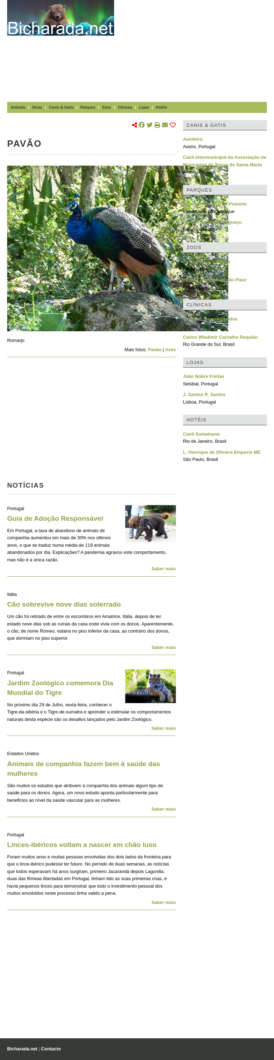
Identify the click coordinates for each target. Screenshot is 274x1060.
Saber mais (163, 568)
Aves (170, 349)
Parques (87, 107)
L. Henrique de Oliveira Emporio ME (222, 452)
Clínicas (125, 107)
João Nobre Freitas (203, 376)
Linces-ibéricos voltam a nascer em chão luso (82, 844)
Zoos (106, 107)
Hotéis (161, 107)
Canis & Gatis (61, 107)
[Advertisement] (197, 50)
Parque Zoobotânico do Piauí (214, 279)
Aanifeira (193, 139)
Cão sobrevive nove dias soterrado (64, 604)
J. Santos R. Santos (204, 394)
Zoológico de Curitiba (206, 261)
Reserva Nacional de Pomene (215, 204)
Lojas (144, 107)
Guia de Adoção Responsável (55, 518)
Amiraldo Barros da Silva (210, 319)
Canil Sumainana (201, 434)
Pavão (154, 349)
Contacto (51, 1048)
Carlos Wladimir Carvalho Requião (220, 337)
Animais (18, 107)
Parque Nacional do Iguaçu (212, 222)
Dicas (37, 107)
